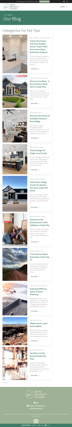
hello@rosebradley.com (37, 406)
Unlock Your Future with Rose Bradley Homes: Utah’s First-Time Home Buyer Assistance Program (39, 47)
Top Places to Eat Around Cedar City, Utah (38, 356)
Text (41, 425)
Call (35, 425)
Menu (62, 7)
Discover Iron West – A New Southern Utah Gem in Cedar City (39, 84)
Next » (6, 382)
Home (5, 15)
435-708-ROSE (37, 409)
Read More (34, 69)
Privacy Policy (42, 414)
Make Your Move (44, 1)
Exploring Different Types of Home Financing (38, 292)
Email (47, 425)
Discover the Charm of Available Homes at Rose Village (40, 119)
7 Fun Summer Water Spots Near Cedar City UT (39, 257)
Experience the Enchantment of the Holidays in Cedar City (39, 222)
